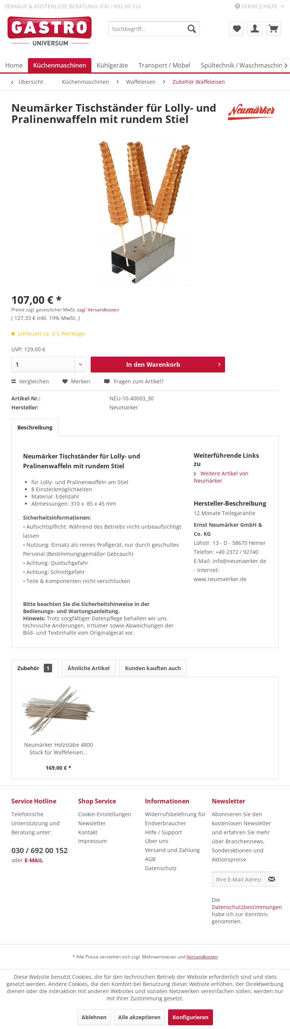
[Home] (14, 65)
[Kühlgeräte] (112, 65)
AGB (150, 859)
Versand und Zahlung (172, 850)
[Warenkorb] (273, 28)
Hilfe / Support (163, 832)
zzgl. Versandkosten (98, 309)
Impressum (92, 840)
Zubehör (34, 668)
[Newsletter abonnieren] (271, 879)
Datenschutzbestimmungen (247, 907)
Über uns (156, 840)
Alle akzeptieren (139, 1017)
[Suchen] (192, 28)
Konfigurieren (190, 1017)
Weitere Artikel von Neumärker (221, 477)
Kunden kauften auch (153, 668)
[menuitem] (154, 28)
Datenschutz (161, 868)
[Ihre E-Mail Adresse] (238, 879)
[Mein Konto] (254, 28)
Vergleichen (30, 381)
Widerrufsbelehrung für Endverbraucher (175, 819)
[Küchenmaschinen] (59, 65)
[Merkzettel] (236, 28)
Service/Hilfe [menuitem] (257, 6)
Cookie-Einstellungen (104, 814)
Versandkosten (202, 957)
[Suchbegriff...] (154, 28)
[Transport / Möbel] (164, 65)
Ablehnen (94, 1017)
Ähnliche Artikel (89, 668)
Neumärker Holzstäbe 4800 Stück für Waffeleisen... (58, 748)
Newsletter (92, 823)
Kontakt (87, 832)
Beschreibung (34, 427)
